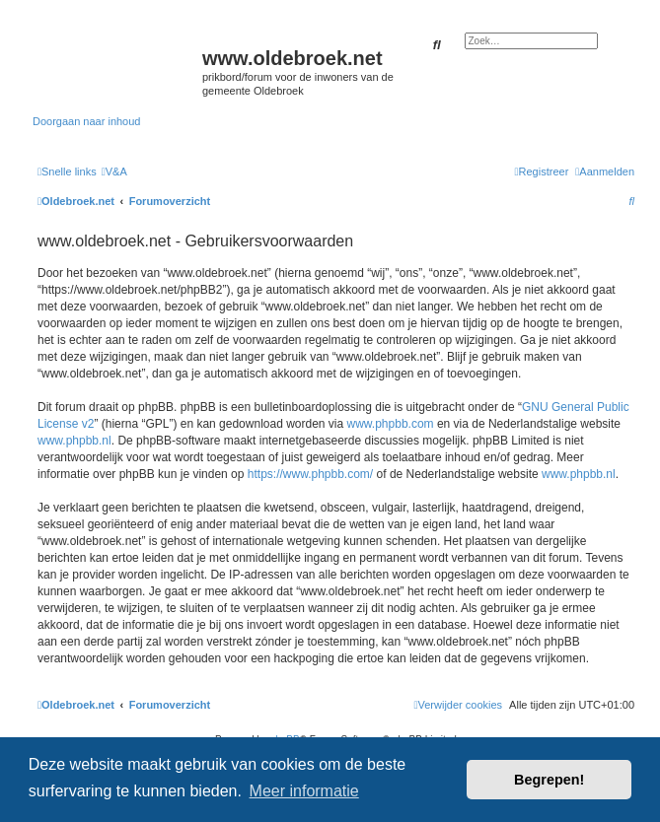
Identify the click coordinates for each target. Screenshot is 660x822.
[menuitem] (114, 171)
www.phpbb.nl (74, 440)
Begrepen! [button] (549, 780)
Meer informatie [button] (304, 791)
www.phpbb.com (390, 424)
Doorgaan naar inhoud (86, 121)
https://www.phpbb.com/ (310, 474)
